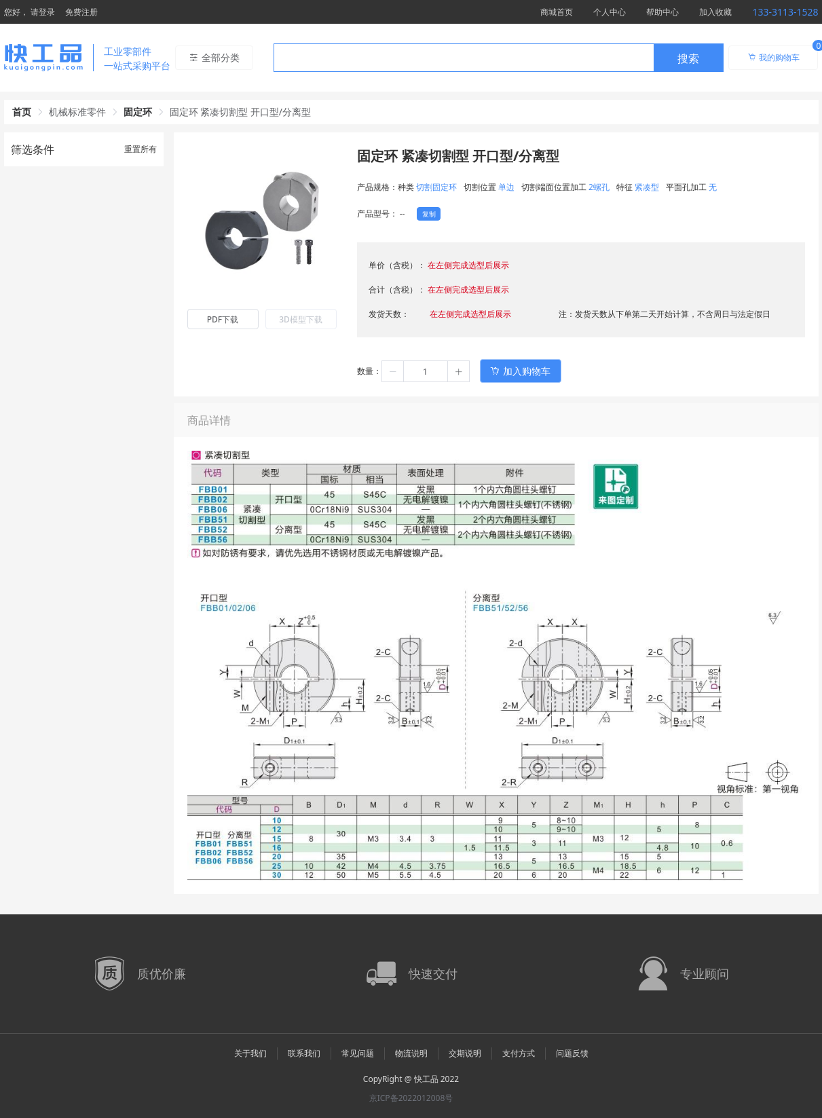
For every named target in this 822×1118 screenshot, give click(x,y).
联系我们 (304, 1053)
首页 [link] (21, 111)
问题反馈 (572, 1053)
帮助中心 (662, 12)
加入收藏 (715, 12)
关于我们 (250, 1053)
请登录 (43, 12)
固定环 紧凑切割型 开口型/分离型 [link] (241, 111)
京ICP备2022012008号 (411, 1098)
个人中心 (609, 12)
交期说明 (465, 1053)
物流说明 (411, 1053)
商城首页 (556, 12)
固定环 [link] (138, 111)
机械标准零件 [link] (77, 111)
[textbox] (463, 58)
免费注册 (81, 12)
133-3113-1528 (785, 11)
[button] (393, 371)
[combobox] (499, 57)
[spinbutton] (425, 371)
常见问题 (357, 1053)
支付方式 (518, 1053)
